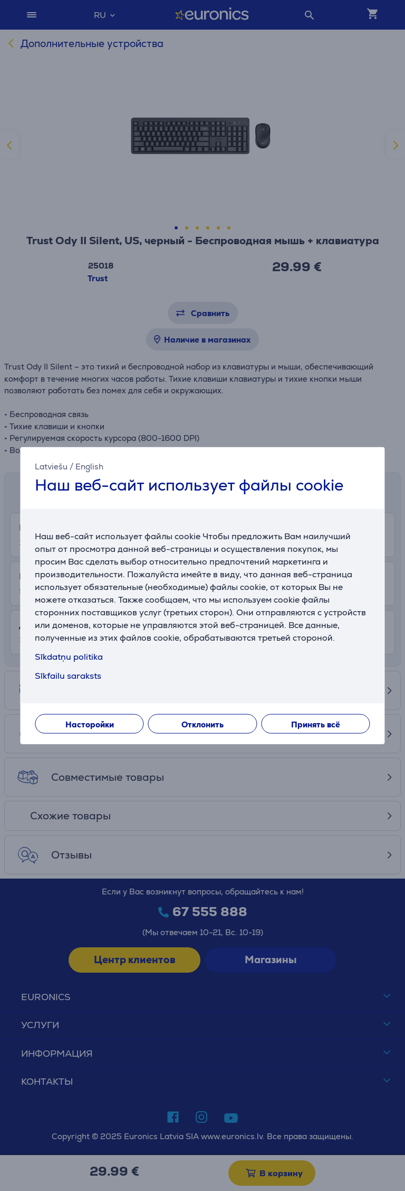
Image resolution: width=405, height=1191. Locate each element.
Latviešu (51, 466)
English (89, 466)
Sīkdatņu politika (69, 656)
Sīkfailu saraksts (68, 675)
